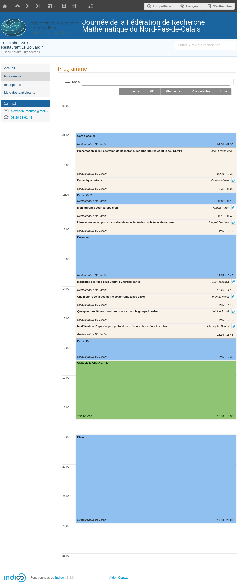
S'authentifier (222, 6)
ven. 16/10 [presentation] (72, 82)
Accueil (9, 68)
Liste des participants (19, 92)
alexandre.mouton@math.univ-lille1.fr (37, 111)
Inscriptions (12, 85)
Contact (123, 577)
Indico (59, 577)
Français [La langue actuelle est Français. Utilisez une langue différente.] (192, 6)
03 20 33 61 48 (21, 117)
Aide (112, 577)
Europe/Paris (162, 6)
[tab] (72, 82)
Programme (13, 76)
